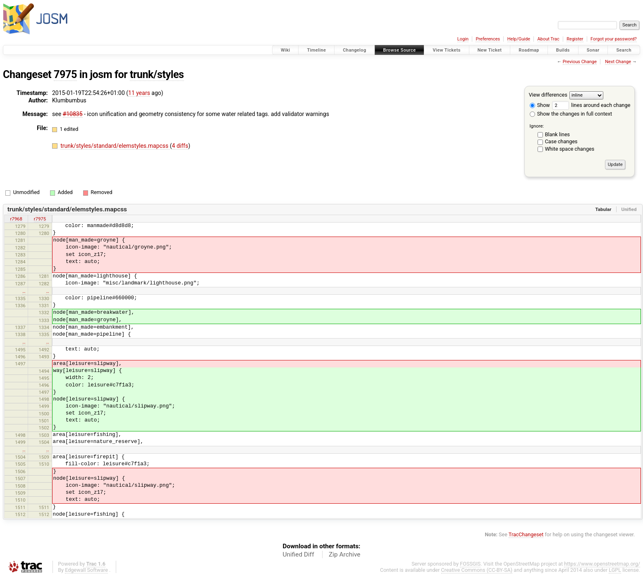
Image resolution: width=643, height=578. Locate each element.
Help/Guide (518, 39)
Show (540, 105)
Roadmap (529, 50)
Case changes (561, 141)
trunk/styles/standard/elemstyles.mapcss (115, 145)
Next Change (618, 61)
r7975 (40, 219)
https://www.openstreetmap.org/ (602, 564)
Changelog (354, 50)
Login (463, 39)
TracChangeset (526, 534)
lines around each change (591, 105)
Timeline (316, 50)
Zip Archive (344, 554)
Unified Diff (298, 554)
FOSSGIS (470, 564)
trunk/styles (157, 75)
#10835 (73, 114)
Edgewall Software (86, 570)
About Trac (548, 39)
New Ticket (490, 50)
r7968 (16, 219)
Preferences (488, 39)
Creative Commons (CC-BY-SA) (477, 570)
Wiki (285, 50)
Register (575, 39)
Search (623, 50)
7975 (65, 75)
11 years (139, 93)
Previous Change (580, 61)
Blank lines (557, 134)
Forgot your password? (613, 39)
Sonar (593, 50)
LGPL (615, 570)
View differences (548, 95)
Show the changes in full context (571, 114)
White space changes (570, 149)
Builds (563, 50)
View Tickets (446, 50)
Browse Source (399, 50)
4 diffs (180, 145)
